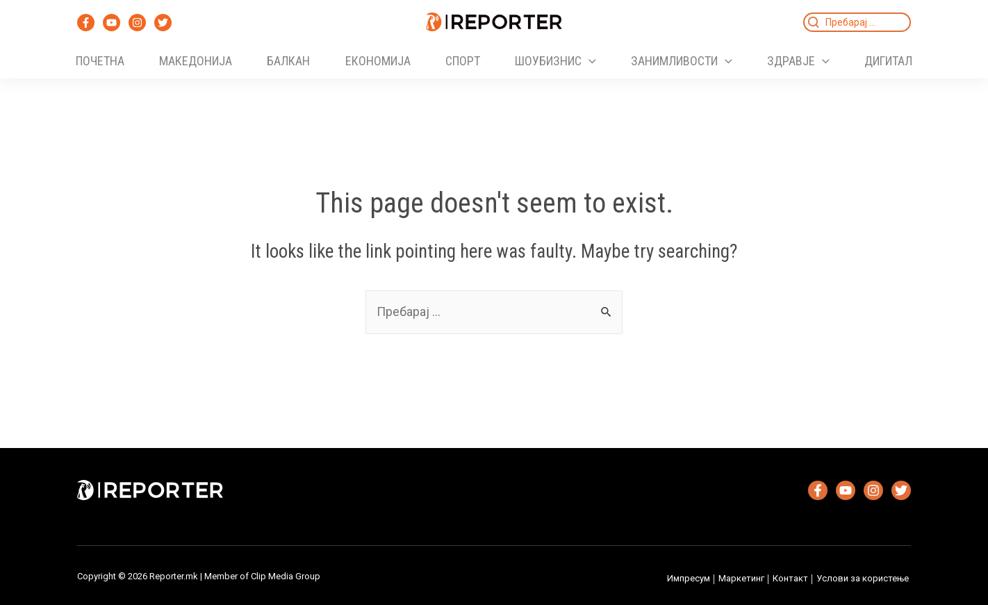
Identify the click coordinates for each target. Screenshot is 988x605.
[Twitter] (163, 22)
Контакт (790, 578)
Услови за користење (862, 578)
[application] (589, 61)
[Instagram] (137, 22)
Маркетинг (741, 578)
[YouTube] (111, 22)
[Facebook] (85, 22)
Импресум (688, 578)
